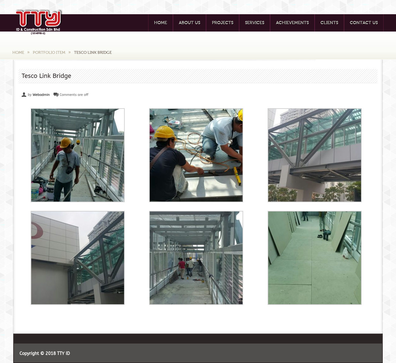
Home (160, 22)
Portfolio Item (49, 52)
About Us (189, 22)
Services (254, 22)
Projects (222, 22)
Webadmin (41, 95)
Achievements (292, 22)
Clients (329, 22)
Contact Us (364, 22)
